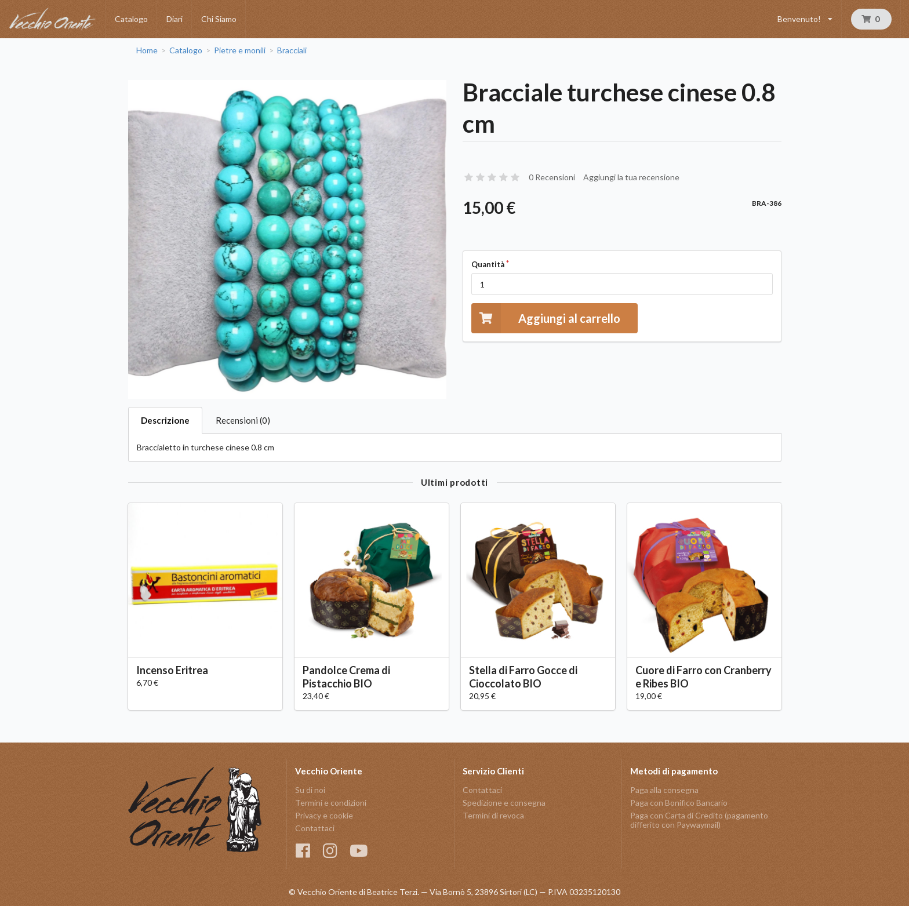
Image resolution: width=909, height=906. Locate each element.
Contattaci (314, 828)
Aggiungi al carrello (545, 318)
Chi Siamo (219, 19)
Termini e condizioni (330, 802)
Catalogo (131, 19)
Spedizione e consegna (504, 802)
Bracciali (292, 50)
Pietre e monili (240, 50)
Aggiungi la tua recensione (631, 177)
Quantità (487, 264)
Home (147, 50)
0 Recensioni (552, 177)
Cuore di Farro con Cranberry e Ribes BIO (703, 677)
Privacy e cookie (324, 815)
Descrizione (165, 420)
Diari (174, 19)
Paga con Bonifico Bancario (679, 802)
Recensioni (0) (243, 420)
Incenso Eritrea (172, 670)
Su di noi (310, 790)
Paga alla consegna (664, 790)
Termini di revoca (493, 815)
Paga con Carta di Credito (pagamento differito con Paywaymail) (699, 819)
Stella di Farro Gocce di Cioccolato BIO (523, 677)
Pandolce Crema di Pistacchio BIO (346, 677)
